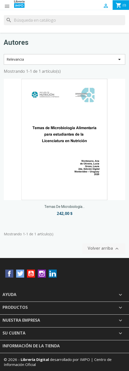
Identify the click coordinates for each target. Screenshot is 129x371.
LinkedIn (53, 274)
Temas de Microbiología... (64, 207)
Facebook (9, 274)
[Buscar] (64, 20)
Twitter (20, 274)
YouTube (31, 274)
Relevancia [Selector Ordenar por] (64, 59)
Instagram (42, 274)
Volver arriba (104, 248)
